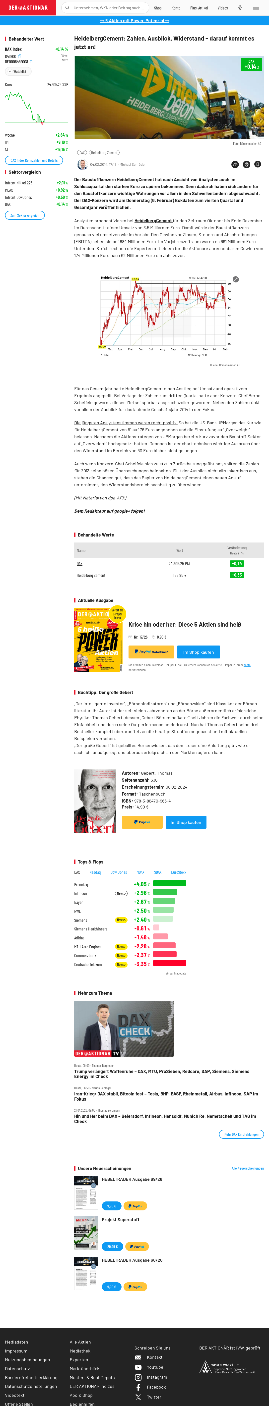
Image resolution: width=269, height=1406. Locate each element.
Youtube (148, 1367)
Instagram (150, 1377)
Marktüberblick (84, 1368)
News (121, 893)
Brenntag (81, 884)
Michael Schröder (133, 164)
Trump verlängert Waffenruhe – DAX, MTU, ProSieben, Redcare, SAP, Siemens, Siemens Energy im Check (161, 1074)
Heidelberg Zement (104, 152)
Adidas (79, 937)
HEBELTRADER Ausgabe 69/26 (132, 1179)
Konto (247, 665)
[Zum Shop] (158, 7)
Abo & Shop (81, 1395)
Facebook (150, 1387)
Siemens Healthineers (90, 928)
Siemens (80, 920)
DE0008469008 (19, 61)
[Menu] (255, 7)
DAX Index (13, 49)
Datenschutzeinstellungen (31, 1386)
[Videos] (223, 7)
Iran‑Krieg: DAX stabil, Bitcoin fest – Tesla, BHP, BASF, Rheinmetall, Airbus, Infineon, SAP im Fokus (166, 1096)
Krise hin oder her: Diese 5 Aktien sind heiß (185, 624)
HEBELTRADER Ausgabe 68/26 (132, 1260)
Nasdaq (95, 872)
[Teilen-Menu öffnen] (235, 164)
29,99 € (112, 1246)
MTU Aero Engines (87, 946)
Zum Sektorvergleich (24, 215)
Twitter (147, 1397)
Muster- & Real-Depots (92, 1377)
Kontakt (148, 1357)
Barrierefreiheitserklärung (31, 1377)
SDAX (158, 872)
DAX (82, 152)
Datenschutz (17, 1368)
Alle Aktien (80, 1342)
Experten (79, 1359)
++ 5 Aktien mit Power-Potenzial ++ (134, 20)
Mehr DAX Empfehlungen (241, 1134)
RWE (77, 911)
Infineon (80, 893)
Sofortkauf (151, 651)
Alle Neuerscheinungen (248, 1168)
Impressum (16, 1350)
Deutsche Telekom (88, 964)
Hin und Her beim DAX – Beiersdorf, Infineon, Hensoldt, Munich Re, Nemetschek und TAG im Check (165, 1119)
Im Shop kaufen (198, 652)
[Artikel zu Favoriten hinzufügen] (257, 164)
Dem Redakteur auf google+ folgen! (110, 511)
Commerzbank (85, 955)
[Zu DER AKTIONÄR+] (199, 7)
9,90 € (111, 1205)
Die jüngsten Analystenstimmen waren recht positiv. (126, 422)
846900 (13, 56)
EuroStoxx (178, 872)
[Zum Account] (176, 7)
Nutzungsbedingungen (27, 1359)
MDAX (140, 872)
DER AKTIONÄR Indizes (92, 1386)
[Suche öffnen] (67, 7)
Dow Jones (119, 872)
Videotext (15, 1395)
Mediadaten (16, 1342)
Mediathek (80, 1350)
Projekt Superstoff (120, 1219)
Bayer (78, 902)
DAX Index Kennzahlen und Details (34, 160)
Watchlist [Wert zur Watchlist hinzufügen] (19, 71)
